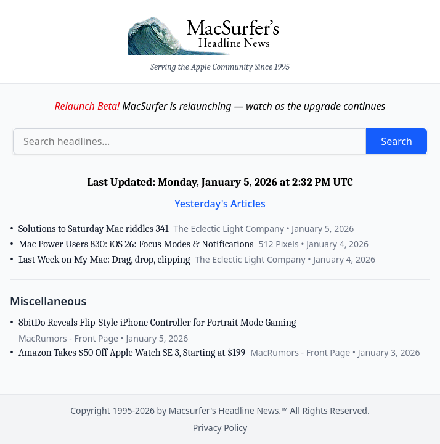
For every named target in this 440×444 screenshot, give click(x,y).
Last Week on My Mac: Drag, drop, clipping (104, 259)
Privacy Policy (220, 428)
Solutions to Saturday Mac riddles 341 (93, 228)
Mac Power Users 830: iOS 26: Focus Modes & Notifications (136, 244)
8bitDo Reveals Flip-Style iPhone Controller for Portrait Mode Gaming (157, 322)
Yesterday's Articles (220, 203)
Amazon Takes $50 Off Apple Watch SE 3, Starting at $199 (131, 352)
